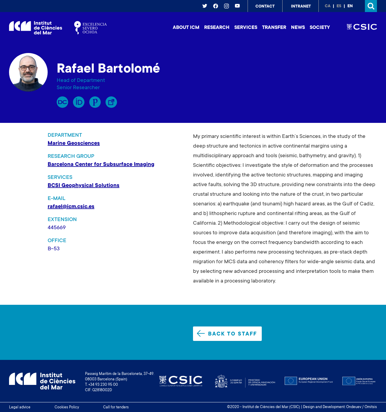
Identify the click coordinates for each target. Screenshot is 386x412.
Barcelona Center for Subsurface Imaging (101, 165)
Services (245, 27)
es (339, 6)
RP (62, 102)
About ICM (186, 27)
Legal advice (19, 407)
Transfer (274, 27)
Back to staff (227, 333)
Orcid (78, 102)
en (350, 6)
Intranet (301, 6)
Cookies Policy (67, 407)
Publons (95, 102)
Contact (265, 6)
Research (216, 27)
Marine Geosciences (74, 144)
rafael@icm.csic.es (71, 207)
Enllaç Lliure (111, 102)
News (298, 27)
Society (320, 27)
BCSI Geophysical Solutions (83, 186)
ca (328, 6)
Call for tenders (116, 407)
